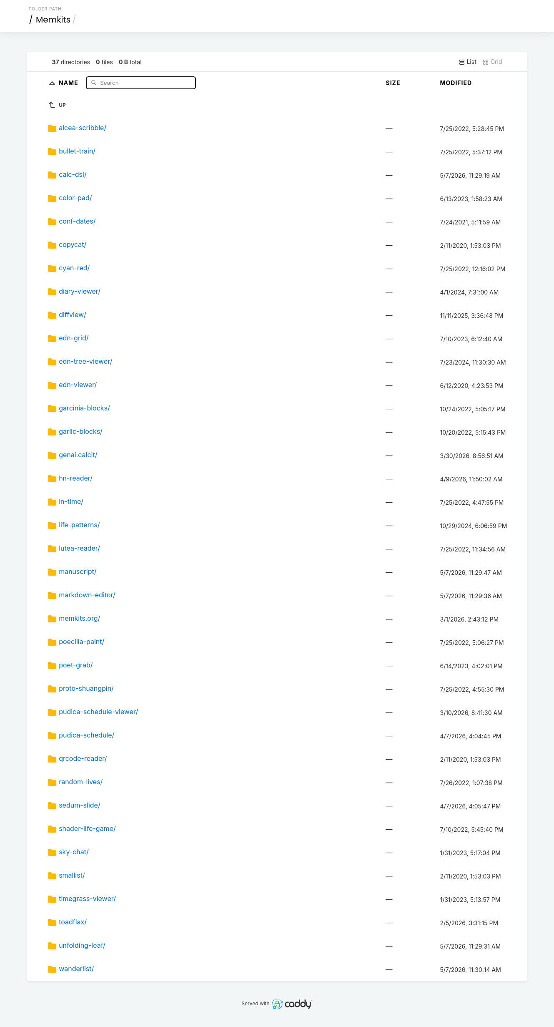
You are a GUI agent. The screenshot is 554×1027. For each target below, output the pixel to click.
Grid (492, 61)
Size (393, 82)
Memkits (53, 19)
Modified (456, 82)
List (467, 61)
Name (69, 82)
